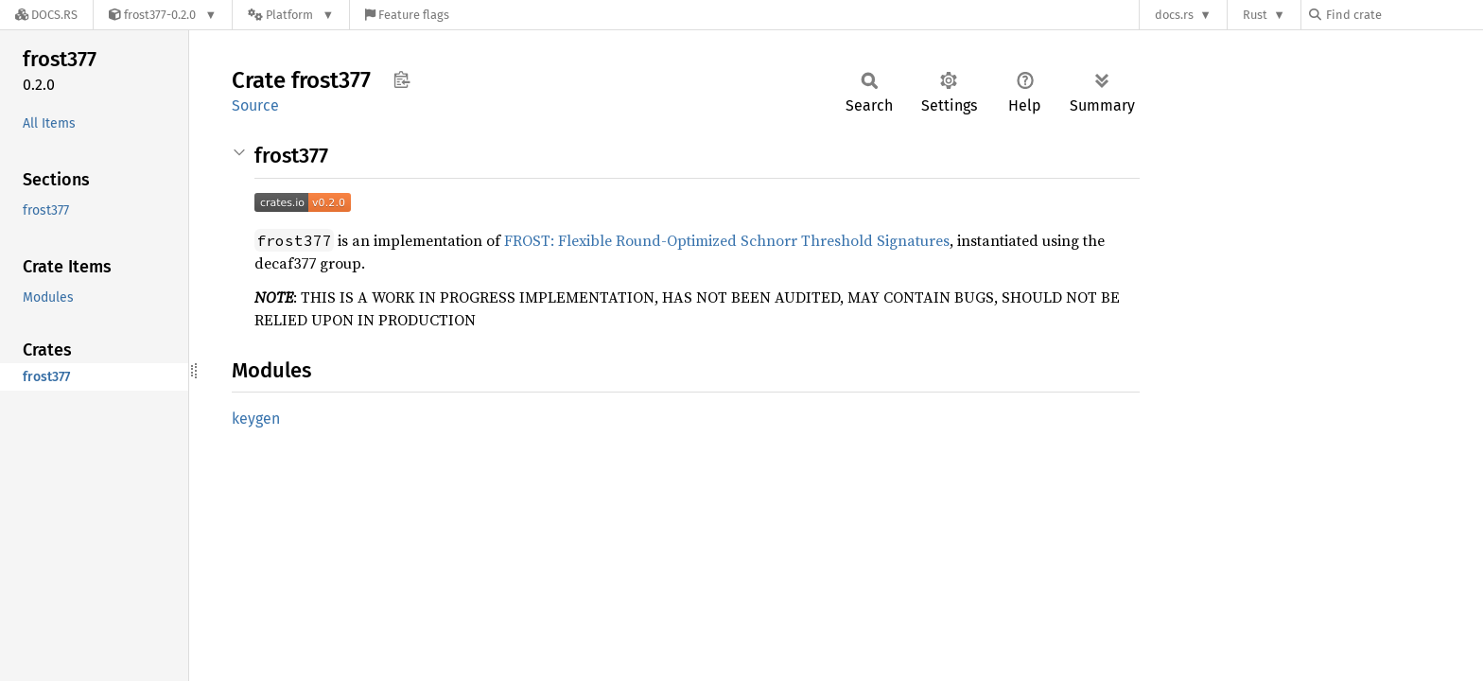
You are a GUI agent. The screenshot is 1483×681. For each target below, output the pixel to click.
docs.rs (1174, 15)
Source (255, 105)
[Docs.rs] (46, 14)
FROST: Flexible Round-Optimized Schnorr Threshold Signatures (727, 240)
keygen (256, 419)
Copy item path (401, 79)
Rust (1255, 15)
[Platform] (291, 14)
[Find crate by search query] (1403, 14)
